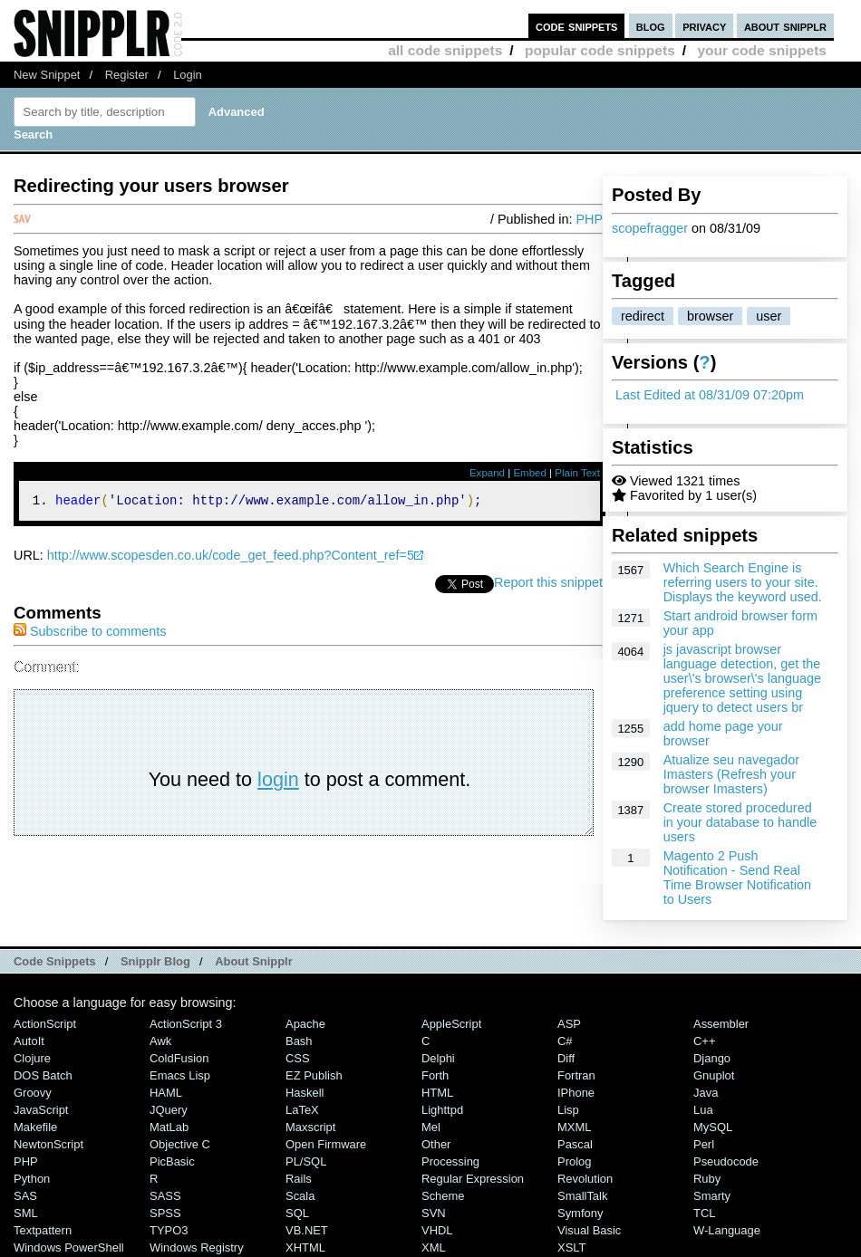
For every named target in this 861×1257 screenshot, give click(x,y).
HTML (437, 1092)
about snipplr (785, 26)
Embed (530, 472)
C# (565, 1041)
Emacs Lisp (180, 1075)
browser (710, 316)
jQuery (169, 1110)
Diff (566, 1058)
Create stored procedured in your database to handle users (740, 822)
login (278, 782)
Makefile (35, 1127)
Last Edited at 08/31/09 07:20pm (709, 395)
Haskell (304, 1092)
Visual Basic (589, 1230)
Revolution (585, 1178)
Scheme (443, 1196)
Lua (703, 1110)
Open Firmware (325, 1144)
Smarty (711, 1196)
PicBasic (172, 1161)
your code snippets (762, 50)
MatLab (169, 1127)
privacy (704, 26)
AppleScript (451, 1024)
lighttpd (442, 1110)
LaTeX (302, 1110)
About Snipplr (254, 961)
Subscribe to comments (90, 634)
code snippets (577, 26)
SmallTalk (582, 1196)
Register (127, 75)
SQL (297, 1213)
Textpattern (43, 1230)
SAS (25, 1196)
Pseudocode (726, 1161)
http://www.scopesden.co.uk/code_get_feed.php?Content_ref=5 (230, 558)
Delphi (438, 1058)
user (768, 316)
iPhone (576, 1092)
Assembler (721, 1024)
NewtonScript (48, 1144)
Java (705, 1092)
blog (650, 26)
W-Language (726, 1230)
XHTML (305, 1247)
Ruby (707, 1178)
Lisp (568, 1110)
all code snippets (445, 50)
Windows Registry (197, 1247)
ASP (569, 1024)
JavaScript (41, 1110)
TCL (704, 1213)
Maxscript (310, 1127)
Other (435, 1144)
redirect (642, 316)
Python (32, 1178)
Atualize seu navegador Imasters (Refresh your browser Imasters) (731, 774)
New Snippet (47, 75)
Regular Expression (472, 1178)
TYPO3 (169, 1230)
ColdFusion (179, 1058)
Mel (430, 1127)
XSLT (571, 1247)
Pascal (575, 1144)
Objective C (180, 1144)
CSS (297, 1058)
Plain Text (577, 472)
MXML (574, 1127)
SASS (165, 1196)
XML (433, 1247)
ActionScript (45, 1024)
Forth (435, 1075)
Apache (305, 1024)
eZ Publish (314, 1075)
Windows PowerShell (69, 1247)
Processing (450, 1161)
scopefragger (650, 228)
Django (711, 1058)
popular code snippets (600, 50)
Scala (299, 1196)
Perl (703, 1144)
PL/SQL (305, 1161)
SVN (433, 1213)
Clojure (32, 1058)
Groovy (33, 1092)
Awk (160, 1041)
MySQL (712, 1127)
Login (187, 75)
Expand (487, 472)
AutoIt (29, 1041)
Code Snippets (55, 961)
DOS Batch (43, 1075)
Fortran (576, 1075)
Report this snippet (548, 585)
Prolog (574, 1161)
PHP (589, 219)
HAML (166, 1092)
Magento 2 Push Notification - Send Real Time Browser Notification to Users (737, 878)
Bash (299, 1041)
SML (26, 1213)
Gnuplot (713, 1075)
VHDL (437, 1230)
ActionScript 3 (186, 1024)
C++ (704, 1041)
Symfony (580, 1213)
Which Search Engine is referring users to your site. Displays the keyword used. (742, 582)
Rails (298, 1178)
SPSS (165, 1213)
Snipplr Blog (155, 961)
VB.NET (306, 1230)
